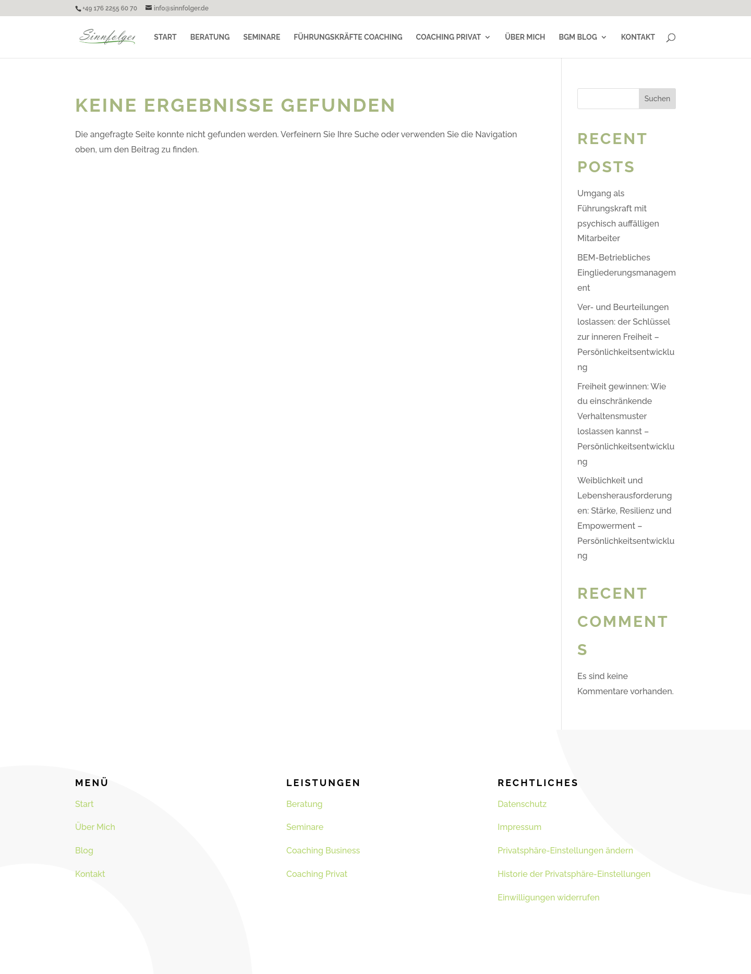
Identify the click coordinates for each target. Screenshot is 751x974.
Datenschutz (522, 804)
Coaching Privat (448, 37)
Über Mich (525, 37)
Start (165, 37)
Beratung (210, 37)
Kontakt (638, 37)
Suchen (658, 98)
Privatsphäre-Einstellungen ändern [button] (565, 851)
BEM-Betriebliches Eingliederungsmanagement (626, 273)
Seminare (261, 37)
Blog (84, 851)
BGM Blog (578, 37)
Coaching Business (323, 851)
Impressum (519, 827)
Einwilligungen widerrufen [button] (549, 897)
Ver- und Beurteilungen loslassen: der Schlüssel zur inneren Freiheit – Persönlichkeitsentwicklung (625, 337)
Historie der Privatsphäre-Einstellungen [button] (574, 874)
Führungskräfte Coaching (348, 37)
